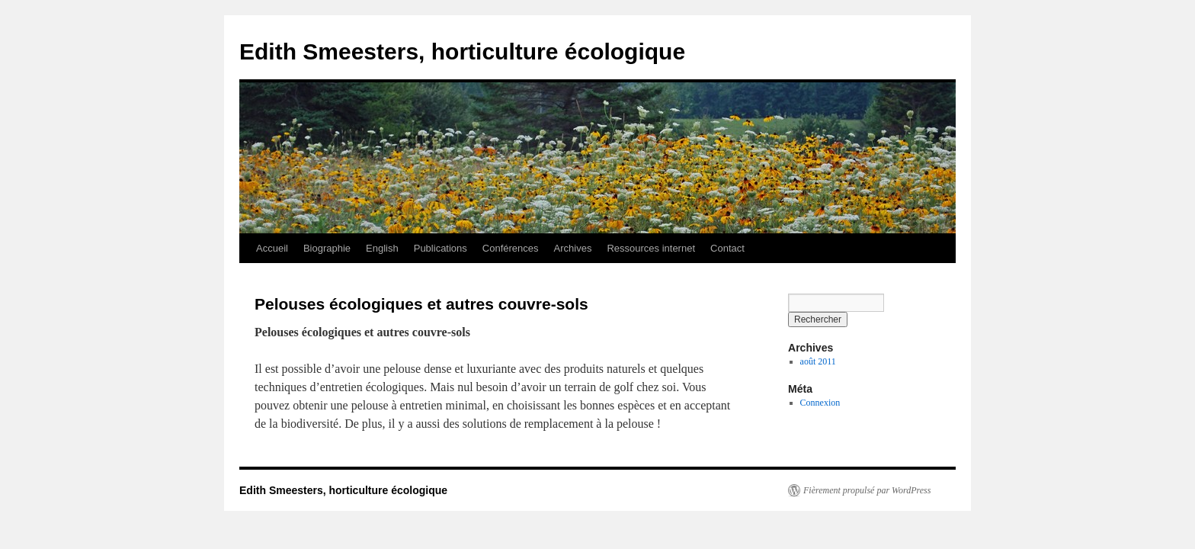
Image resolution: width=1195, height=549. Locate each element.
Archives (573, 248)
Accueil (272, 248)
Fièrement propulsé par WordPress (867, 490)
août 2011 (818, 361)
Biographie (327, 248)
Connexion (820, 402)
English (382, 248)
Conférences (510, 248)
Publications (440, 248)
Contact (727, 248)
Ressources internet (651, 248)
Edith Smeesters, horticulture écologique (462, 51)
